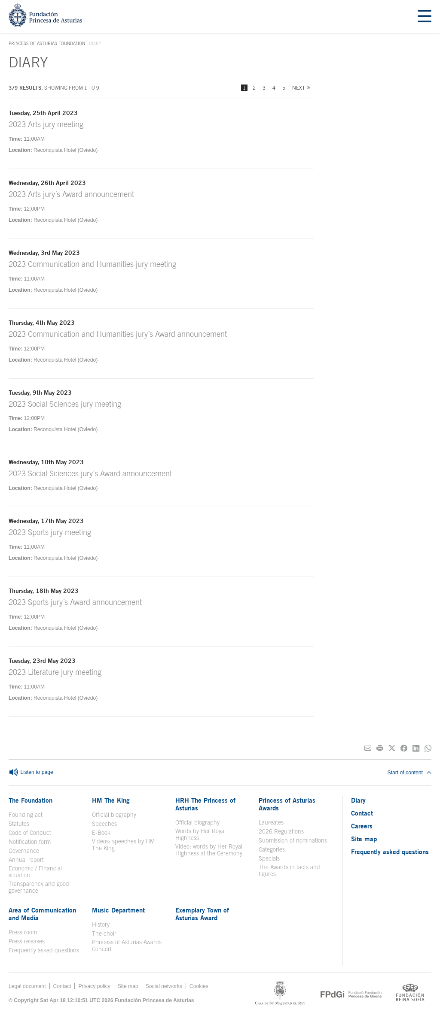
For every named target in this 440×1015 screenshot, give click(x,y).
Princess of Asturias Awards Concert (127, 945)
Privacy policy (94, 986)
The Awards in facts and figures (289, 870)
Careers (362, 826)
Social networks (164, 986)
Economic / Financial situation (35, 872)
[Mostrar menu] (424, 16)
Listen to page (31, 773)
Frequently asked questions (44, 950)
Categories (272, 849)
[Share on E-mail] (367, 748)
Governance (24, 850)
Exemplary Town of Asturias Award (202, 913)
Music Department (118, 910)
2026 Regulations (281, 831)
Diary (358, 800)
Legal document (27, 986)
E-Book (101, 832)
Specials (269, 858)
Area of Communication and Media (42, 913)
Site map (364, 839)
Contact (362, 813)
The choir (104, 933)
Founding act (26, 814)
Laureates (271, 822)
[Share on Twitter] (391, 748)
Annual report (26, 859)
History (101, 924)
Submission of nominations (293, 840)
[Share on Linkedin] (415, 748)
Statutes (19, 823)
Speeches (104, 823)
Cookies (198, 986)
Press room (23, 932)
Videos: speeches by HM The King (123, 845)
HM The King (111, 800)
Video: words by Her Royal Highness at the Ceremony (208, 850)
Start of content (409, 773)
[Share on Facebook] (403, 748)
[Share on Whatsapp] (428, 748)
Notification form (30, 841)
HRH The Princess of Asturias (205, 804)
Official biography (114, 814)
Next (298, 88)
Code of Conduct (30, 832)
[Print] (379, 748)
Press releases (27, 941)
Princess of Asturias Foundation (47, 44)
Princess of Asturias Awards (287, 804)
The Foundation (30, 800)
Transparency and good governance (39, 887)
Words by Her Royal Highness (200, 834)
